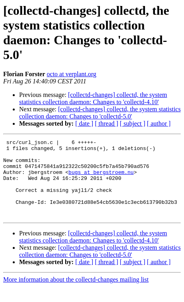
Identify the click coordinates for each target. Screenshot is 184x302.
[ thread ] (106, 123)
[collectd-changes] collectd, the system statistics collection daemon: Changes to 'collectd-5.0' (100, 113)
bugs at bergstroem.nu (101, 179)
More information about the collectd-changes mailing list (76, 295)
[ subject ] (132, 123)
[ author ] (159, 123)
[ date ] (84, 123)
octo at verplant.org (71, 74)
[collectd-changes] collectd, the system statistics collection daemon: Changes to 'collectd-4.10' (93, 98)
